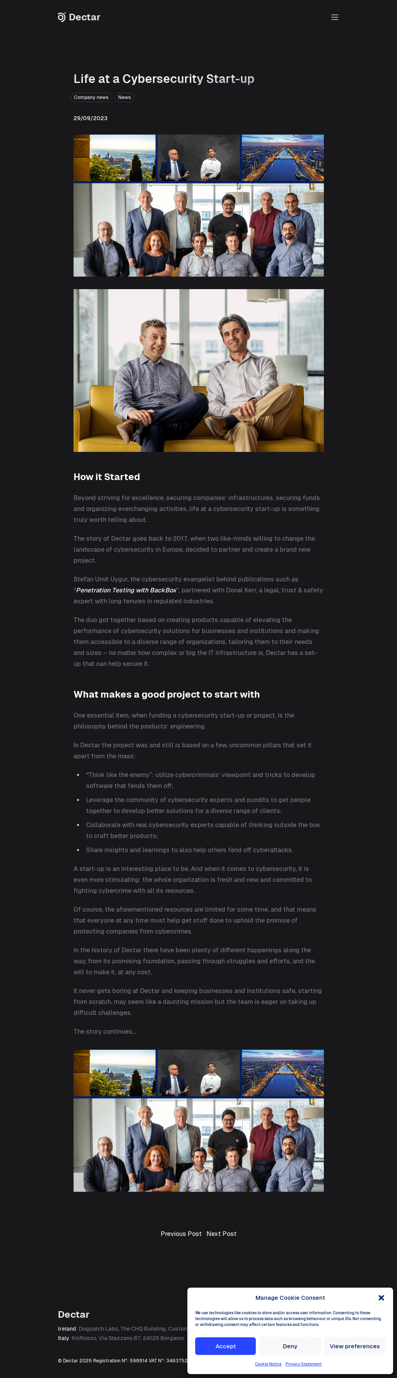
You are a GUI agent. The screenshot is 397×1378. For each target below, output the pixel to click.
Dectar (79, 17)
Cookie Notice (268, 1364)
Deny (290, 1346)
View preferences (355, 1346)
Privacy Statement (304, 1364)
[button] (381, 1298)
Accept (226, 1346)
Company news (91, 97)
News (124, 97)
